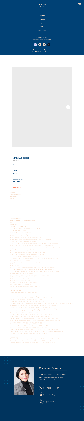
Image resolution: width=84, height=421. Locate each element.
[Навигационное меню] (79, 4)
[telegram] (39, 44)
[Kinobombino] (35, 44)
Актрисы (42, 23)
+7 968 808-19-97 (42, 37)
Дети (42, 27)
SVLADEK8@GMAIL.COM (42, 39)
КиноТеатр (17, 187)
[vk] (44, 44)
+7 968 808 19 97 (52, 388)
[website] (48, 44)
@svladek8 (50, 402)
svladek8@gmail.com (54, 395)
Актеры (42, 19)
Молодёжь (42, 30)
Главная (42, 15)
